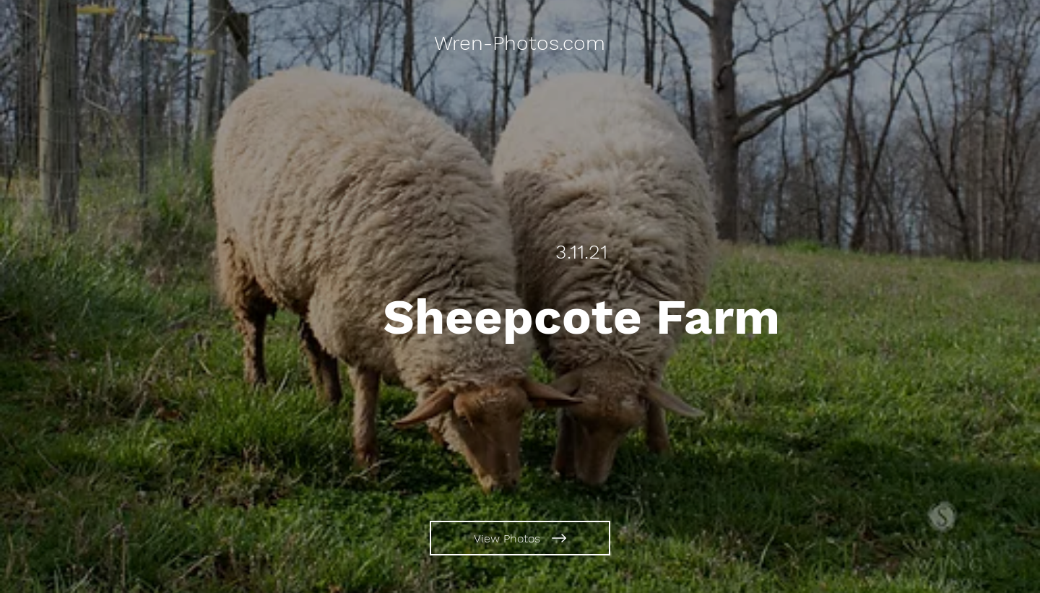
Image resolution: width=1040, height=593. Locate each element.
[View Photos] (520, 538)
